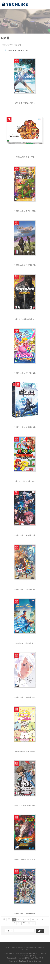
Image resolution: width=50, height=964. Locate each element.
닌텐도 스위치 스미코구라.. (25, 751)
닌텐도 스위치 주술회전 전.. (25, 535)
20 (24, 923)
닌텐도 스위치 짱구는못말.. (25, 157)
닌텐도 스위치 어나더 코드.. (25, 697)
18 (14, 923)
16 (37, 919)
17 (42, 919)
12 (19, 919)
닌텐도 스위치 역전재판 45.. (25, 589)
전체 (4, 50)
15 (33, 919)
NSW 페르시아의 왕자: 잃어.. (25, 643)
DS (27, 50)
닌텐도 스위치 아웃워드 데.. (25, 265)
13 (23, 919)
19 (19, 923)
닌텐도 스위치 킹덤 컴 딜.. (25, 319)
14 (28, 919)
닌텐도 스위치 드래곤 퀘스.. (25, 913)
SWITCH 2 (12, 50)
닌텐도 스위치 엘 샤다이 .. (25, 103)
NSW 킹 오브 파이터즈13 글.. (25, 859)
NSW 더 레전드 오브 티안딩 (25, 805)
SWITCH (21, 50)
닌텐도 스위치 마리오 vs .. (25, 481)
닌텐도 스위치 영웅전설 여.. (25, 427)
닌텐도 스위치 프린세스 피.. (25, 373)
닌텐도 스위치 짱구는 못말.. (25, 211)
